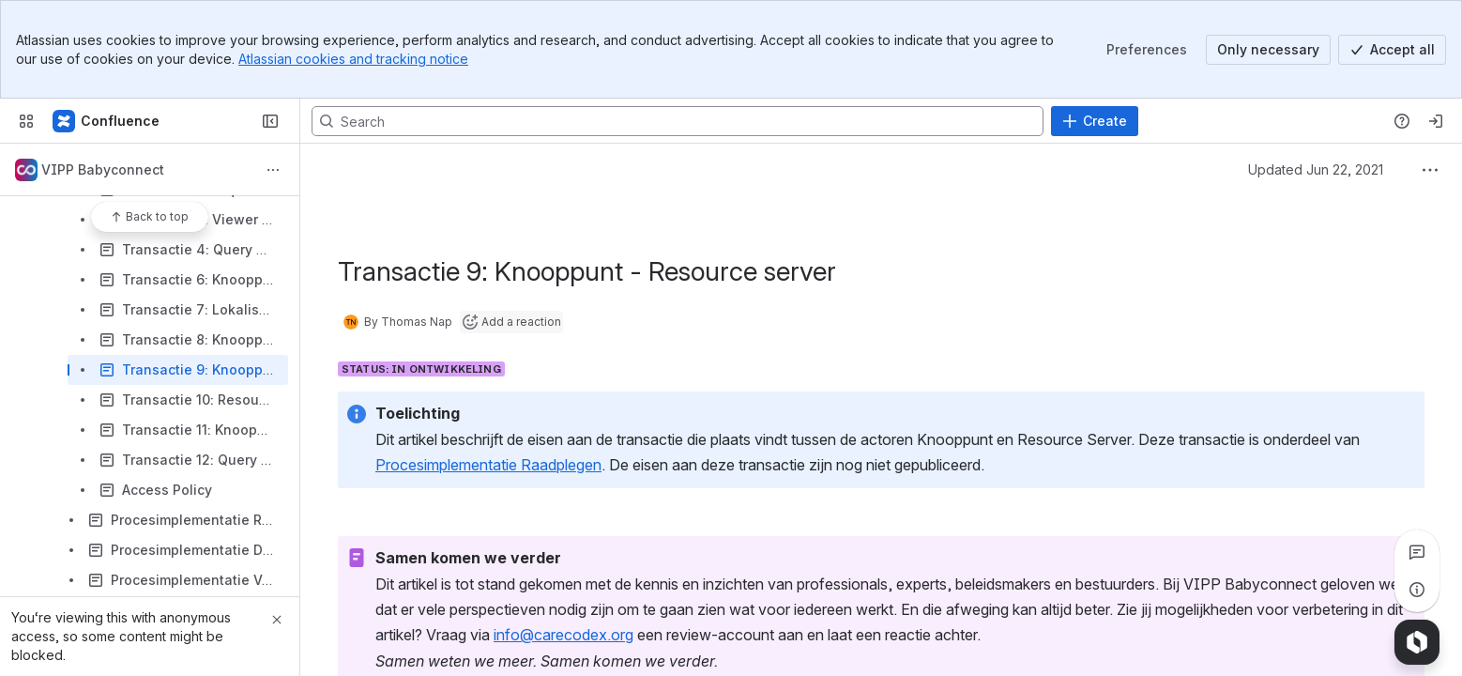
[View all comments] (1417, 552)
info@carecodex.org (563, 634)
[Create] (1094, 121)
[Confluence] (107, 121)
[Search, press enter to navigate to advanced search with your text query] (677, 121)
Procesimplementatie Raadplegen (488, 464)
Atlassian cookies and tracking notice (353, 59)
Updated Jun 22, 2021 (1315, 169)
